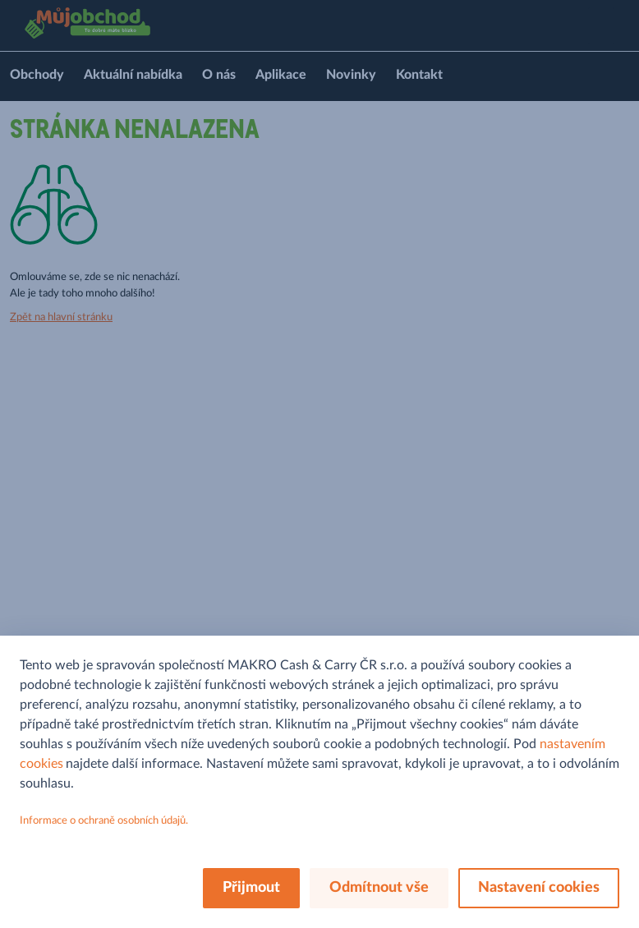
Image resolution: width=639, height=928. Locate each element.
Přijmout (251, 887)
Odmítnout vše (379, 887)
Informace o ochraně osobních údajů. (104, 820)
